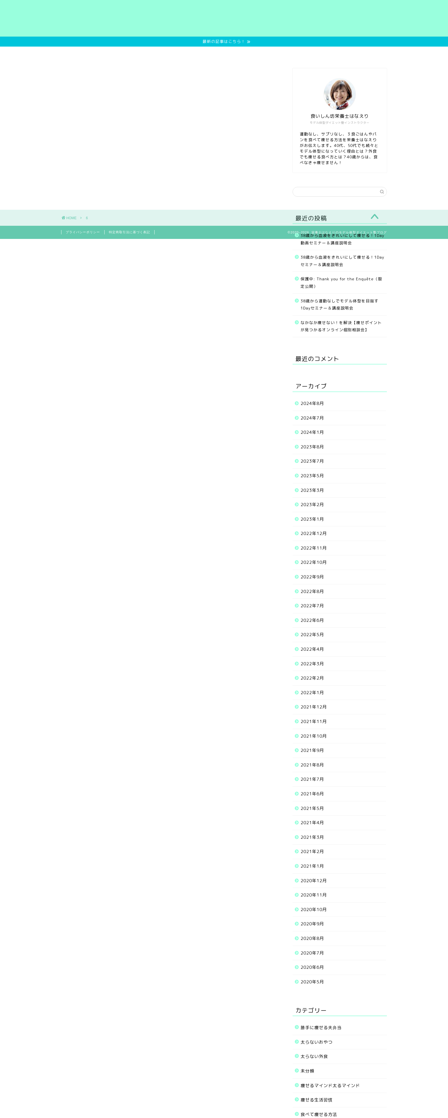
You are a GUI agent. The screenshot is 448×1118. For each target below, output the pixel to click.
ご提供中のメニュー (196, 53)
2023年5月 (312, 476)
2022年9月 (312, 577)
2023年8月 (312, 447)
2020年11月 (314, 895)
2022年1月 (312, 693)
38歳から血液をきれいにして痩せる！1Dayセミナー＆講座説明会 (342, 260)
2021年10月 (314, 736)
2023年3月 (312, 490)
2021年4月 (312, 823)
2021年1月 (312, 866)
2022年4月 (312, 649)
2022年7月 (312, 606)
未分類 (307, 1071)
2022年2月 (312, 678)
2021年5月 (312, 808)
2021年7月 (312, 779)
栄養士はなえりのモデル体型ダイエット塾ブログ (224, 18)
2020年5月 (312, 982)
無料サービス (147, 53)
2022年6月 (312, 620)
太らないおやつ (317, 1042)
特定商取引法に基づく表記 (129, 232)
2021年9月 (312, 750)
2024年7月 (312, 418)
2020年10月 (314, 910)
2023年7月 (312, 461)
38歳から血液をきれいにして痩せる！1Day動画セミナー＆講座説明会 (342, 239)
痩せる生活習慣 (317, 1100)
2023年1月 (312, 519)
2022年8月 (312, 591)
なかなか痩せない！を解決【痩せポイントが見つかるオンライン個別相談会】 (341, 326)
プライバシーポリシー (83, 232)
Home (112, 53)
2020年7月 (312, 953)
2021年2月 (312, 852)
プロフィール (286, 53)
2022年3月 (312, 664)
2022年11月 (314, 548)
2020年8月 (312, 938)
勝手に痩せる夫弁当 (321, 1028)
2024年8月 (312, 403)
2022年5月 (312, 635)
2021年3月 (312, 837)
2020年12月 (314, 881)
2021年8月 (312, 765)
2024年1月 (312, 432)
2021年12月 (314, 707)
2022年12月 (314, 533)
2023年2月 (312, 505)
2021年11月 (314, 721)
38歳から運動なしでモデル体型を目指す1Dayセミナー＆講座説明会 (340, 304)
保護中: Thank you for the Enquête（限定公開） (341, 282)
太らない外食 (314, 1056)
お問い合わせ (328, 53)
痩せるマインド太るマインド (330, 1086)
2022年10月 (314, 562)
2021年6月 (312, 794)
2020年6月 (312, 967)
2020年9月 (312, 924)
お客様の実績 (244, 53)
